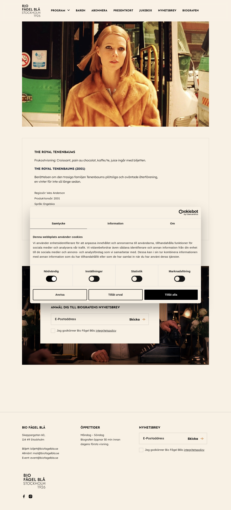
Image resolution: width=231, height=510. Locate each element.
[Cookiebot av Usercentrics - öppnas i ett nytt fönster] (181, 212)
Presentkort (123, 10)
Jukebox (145, 10)
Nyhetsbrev (167, 10)
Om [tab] (172, 223)
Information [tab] (115, 223)
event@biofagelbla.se (44, 457)
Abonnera (99, 10)
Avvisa (59, 294)
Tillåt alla (171, 294)
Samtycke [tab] (58, 223)
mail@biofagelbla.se (46, 453)
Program (58, 10)
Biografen (190, 10)
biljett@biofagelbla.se (44, 448)
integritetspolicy (106, 330)
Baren (80, 10)
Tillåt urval (115, 294)
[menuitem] (62, 11)
